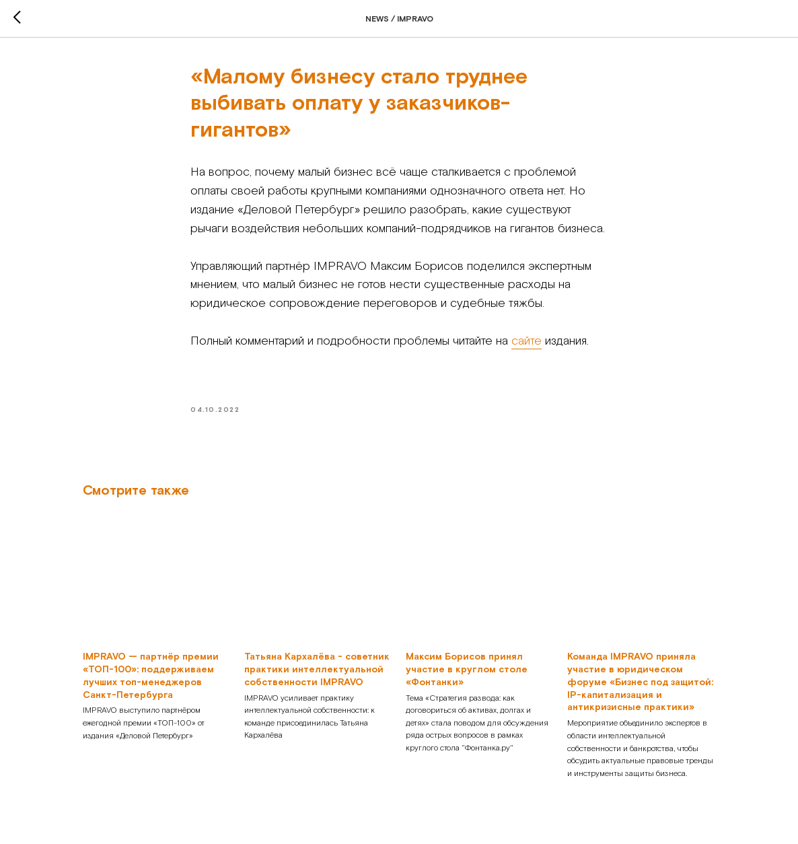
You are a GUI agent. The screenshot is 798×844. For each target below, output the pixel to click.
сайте (526, 341)
